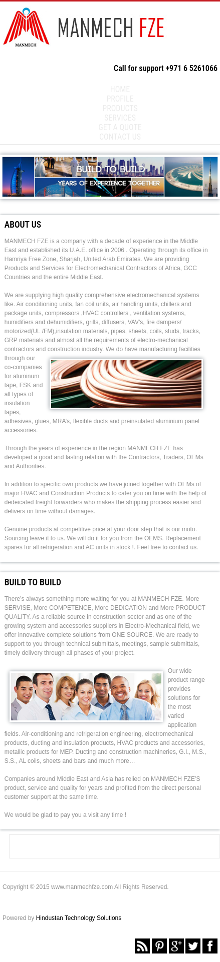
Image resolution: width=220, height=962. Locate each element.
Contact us (120, 137)
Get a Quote (119, 127)
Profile (119, 99)
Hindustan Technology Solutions (79, 917)
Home (120, 89)
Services (120, 118)
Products (119, 108)
